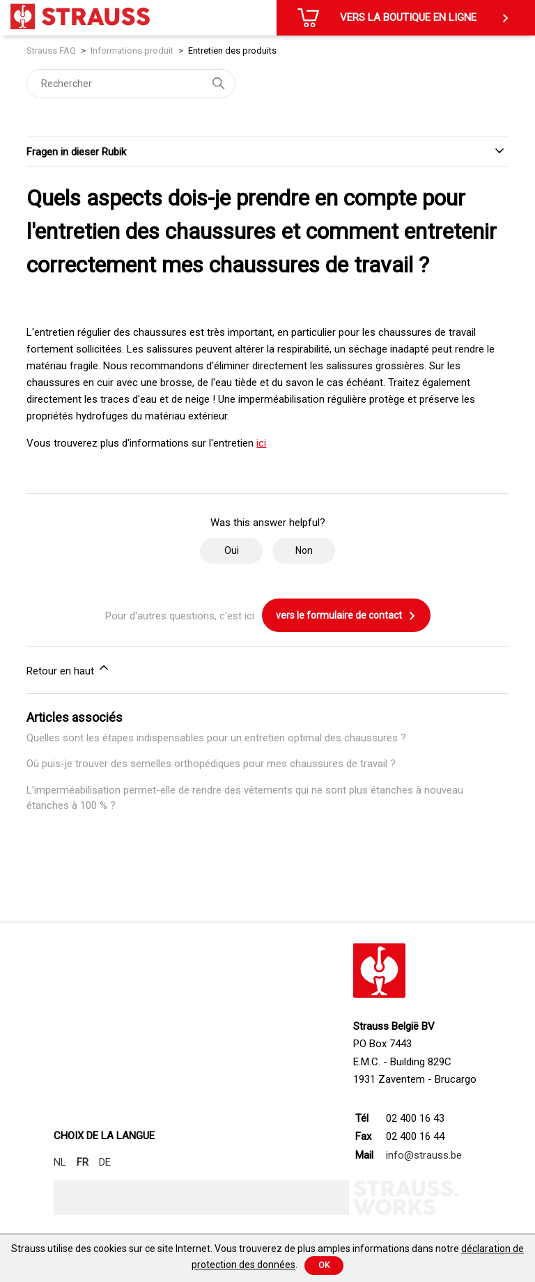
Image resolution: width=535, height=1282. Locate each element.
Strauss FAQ (52, 50)
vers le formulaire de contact (346, 616)
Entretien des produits (232, 50)
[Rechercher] (131, 84)
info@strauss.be (424, 1155)
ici (261, 443)
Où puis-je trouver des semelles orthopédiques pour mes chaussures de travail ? (211, 763)
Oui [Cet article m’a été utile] (231, 550)
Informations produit (132, 50)
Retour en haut (68, 669)
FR (82, 1162)
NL (60, 1162)
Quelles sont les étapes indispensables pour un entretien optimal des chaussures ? (216, 738)
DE (105, 1162)
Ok (323, 1265)
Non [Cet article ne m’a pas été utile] (304, 550)
